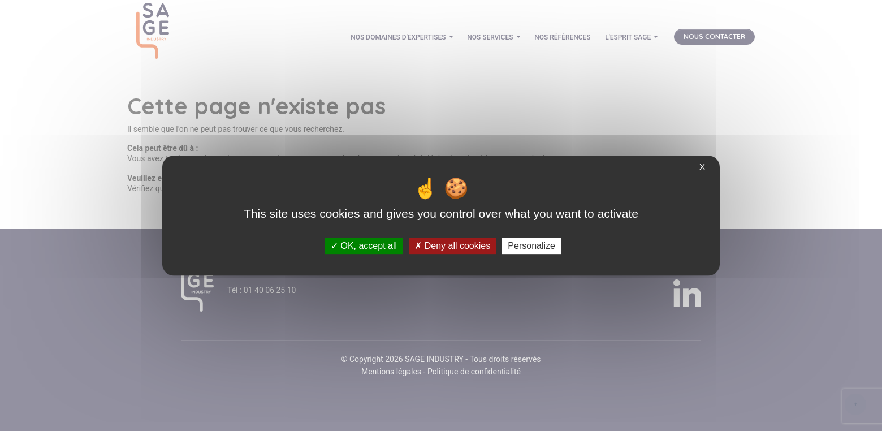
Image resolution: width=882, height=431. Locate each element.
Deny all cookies (452, 246)
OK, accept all (364, 246)
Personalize (531, 246)
